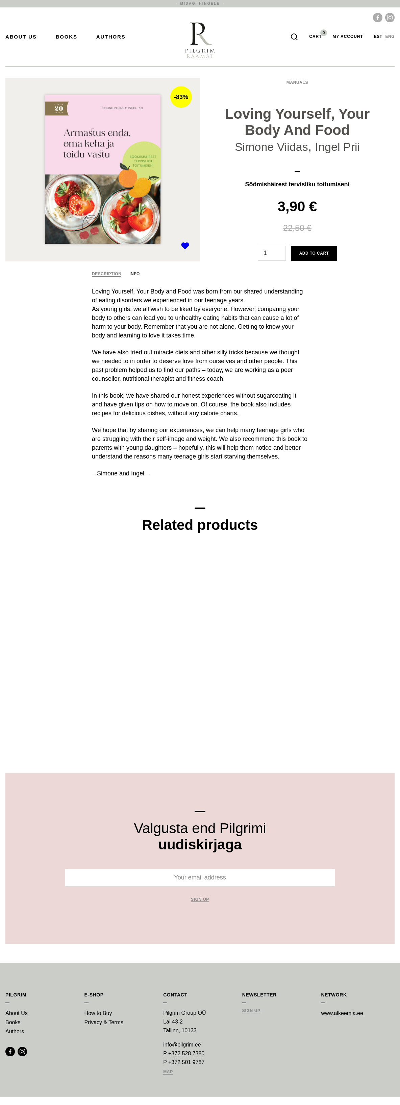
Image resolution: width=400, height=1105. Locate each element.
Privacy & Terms (103, 1030)
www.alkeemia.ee (342, 1021)
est (378, 40)
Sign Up (251, 1018)
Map (168, 1080)
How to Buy (98, 1021)
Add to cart (314, 261)
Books (66, 41)
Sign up (200, 907)
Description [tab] (106, 281)
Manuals (297, 90)
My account (347, 40)
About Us (21, 41)
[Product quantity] (272, 261)
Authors (111, 41)
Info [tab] (134, 281)
